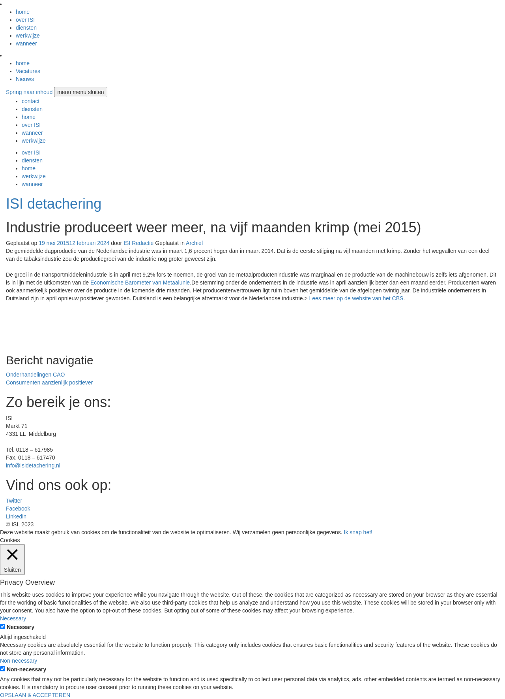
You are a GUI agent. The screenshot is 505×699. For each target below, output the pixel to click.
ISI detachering (53, 204)
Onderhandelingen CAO (35, 374)
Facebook (18, 508)
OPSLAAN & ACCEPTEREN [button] (35, 695)
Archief (194, 243)
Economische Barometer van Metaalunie (140, 282)
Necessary (20, 627)
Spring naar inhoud (29, 92)
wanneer (26, 43)
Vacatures (28, 71)
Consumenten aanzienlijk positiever (49, 382)
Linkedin (16, 516)
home (23, 12)
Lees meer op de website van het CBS (356, 298)
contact (30, 101)
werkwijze (28, 35)
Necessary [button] (13, 618)
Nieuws (25, 79)
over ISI (25, 20)
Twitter (14, 500)
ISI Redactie (138, 243)
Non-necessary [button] (18, 661)
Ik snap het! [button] (358, 532)
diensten (26, 27)
